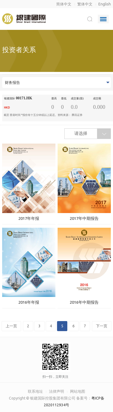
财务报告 (12, 82)
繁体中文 (84, 4)
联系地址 (35, 391)
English (104, 4)
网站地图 (77, 391)
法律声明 (56, 391)
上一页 (11, 326)
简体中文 (63, 4)
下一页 (101, 326)
